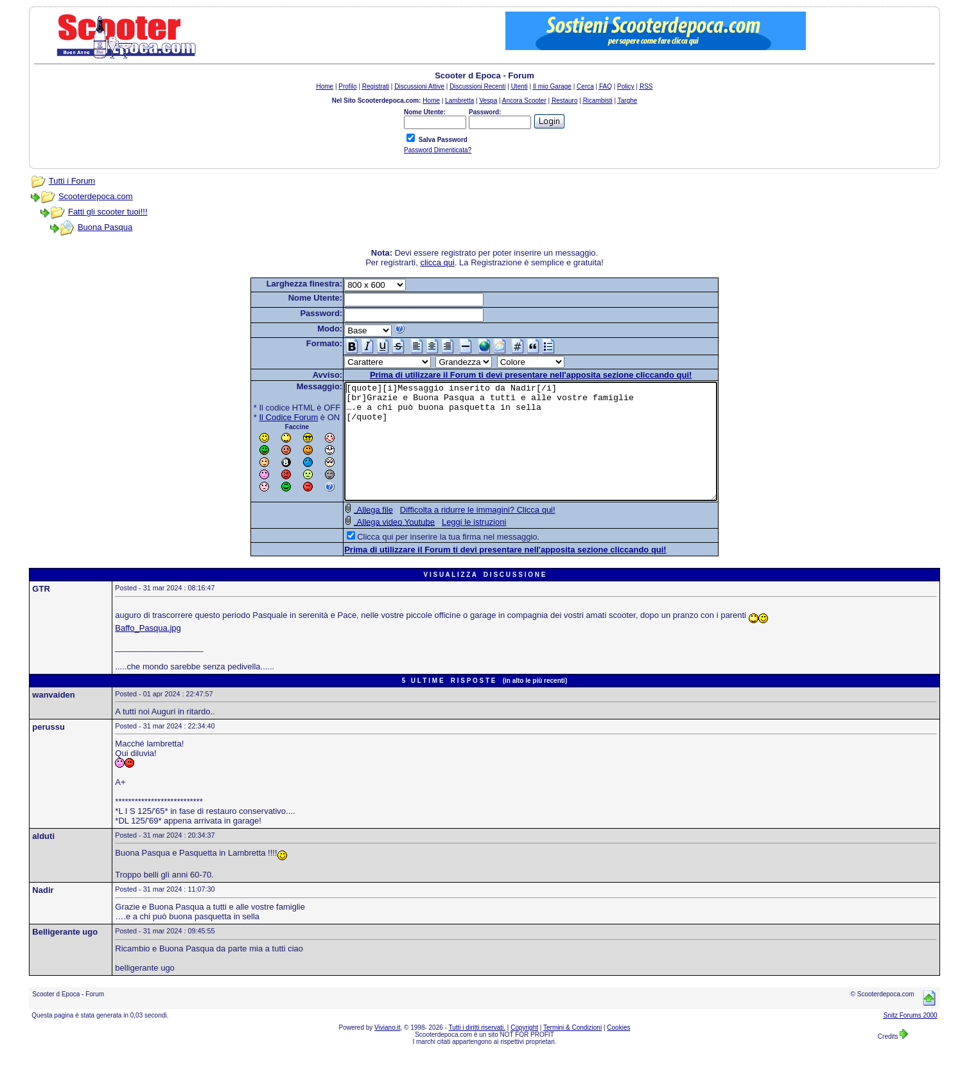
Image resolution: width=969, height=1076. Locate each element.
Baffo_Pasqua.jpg (147, 651)
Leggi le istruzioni (451, 545)
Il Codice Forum (266, 417)
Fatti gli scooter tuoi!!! (108, 211)
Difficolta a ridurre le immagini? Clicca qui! (455, 533)
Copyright (524, 1050)
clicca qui (437, 262)
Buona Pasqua (105, 227)
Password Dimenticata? (437, 150)
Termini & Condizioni (572, 1050)
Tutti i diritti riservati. (477, 1050)
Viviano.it (387, 1050)
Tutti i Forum (72, 181)
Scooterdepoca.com (95, 196)
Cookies (618, 1050)
